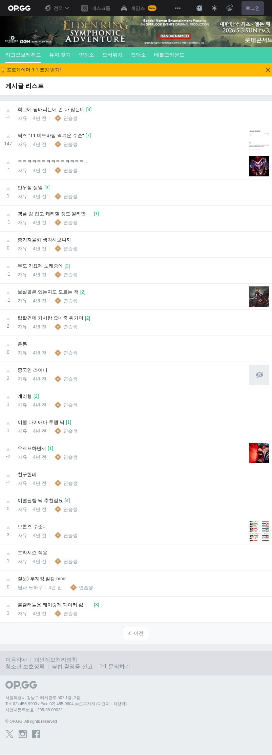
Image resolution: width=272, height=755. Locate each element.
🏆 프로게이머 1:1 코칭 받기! (30, 69)
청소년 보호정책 (25, 666)
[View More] (178, 8)
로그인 (253, 8)
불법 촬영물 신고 (72, 666)
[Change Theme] (214, 8)
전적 (57, 8)
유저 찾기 (60, 55)
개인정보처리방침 (55, 660)
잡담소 (138, 55)
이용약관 (16, 660)
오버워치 (112, 55)
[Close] (268, 70)
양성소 (86, 55)
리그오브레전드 (23, 57)
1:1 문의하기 (115, 666)
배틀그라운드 (169, 55)
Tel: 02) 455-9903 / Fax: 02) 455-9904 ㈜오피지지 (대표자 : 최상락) (66, 704)
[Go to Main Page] (19, 8)
